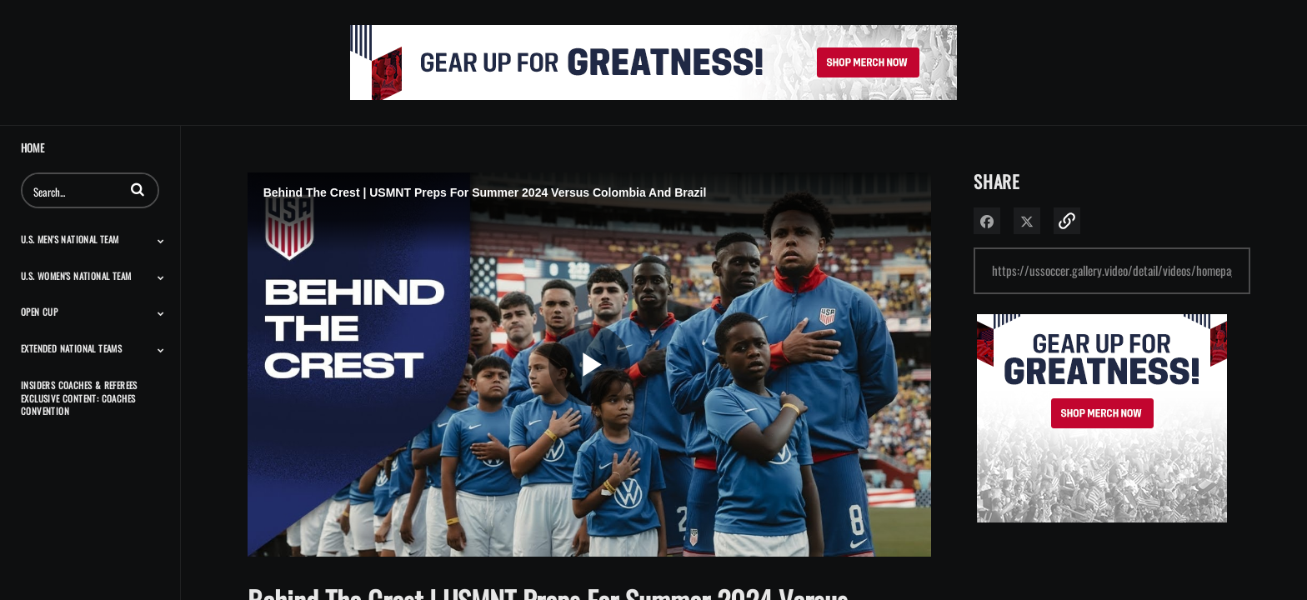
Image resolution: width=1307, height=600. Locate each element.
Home (32, 148)
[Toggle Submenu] (160, 241)
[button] (138, 189)
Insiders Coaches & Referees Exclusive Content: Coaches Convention (79, 398)
